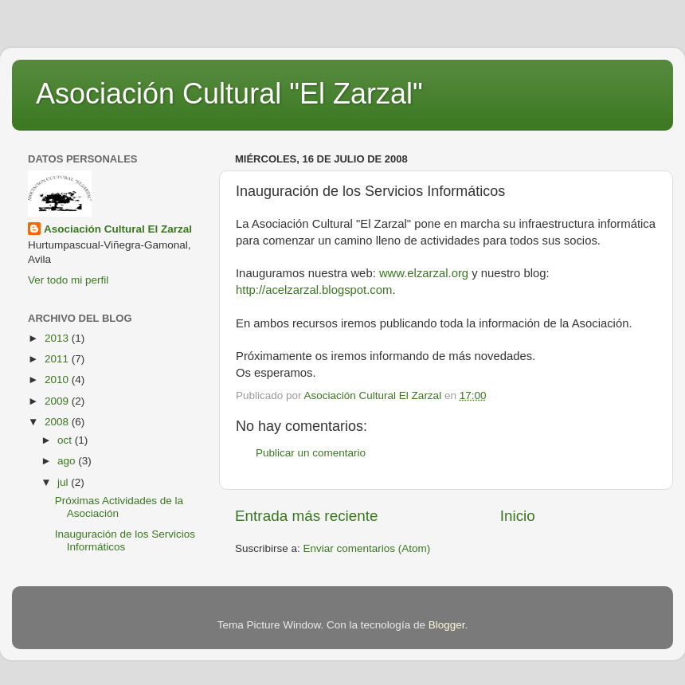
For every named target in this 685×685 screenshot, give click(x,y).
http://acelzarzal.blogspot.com (314, 290)
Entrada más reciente (306, 515)
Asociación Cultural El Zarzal (118, 229)
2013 (58, 338)
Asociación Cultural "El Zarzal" (229, 93)
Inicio (517, 515)
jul (64, 482)
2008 (58, 422)
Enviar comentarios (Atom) (367, 548)
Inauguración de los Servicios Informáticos (125, 540)
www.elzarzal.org (423, 273)
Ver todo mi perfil (68, 280)
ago (67, 461)
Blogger (447, 625)
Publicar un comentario (311, 453)
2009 (58, 401)
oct (66, 440)
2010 (58, 380)
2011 (58, 359)
